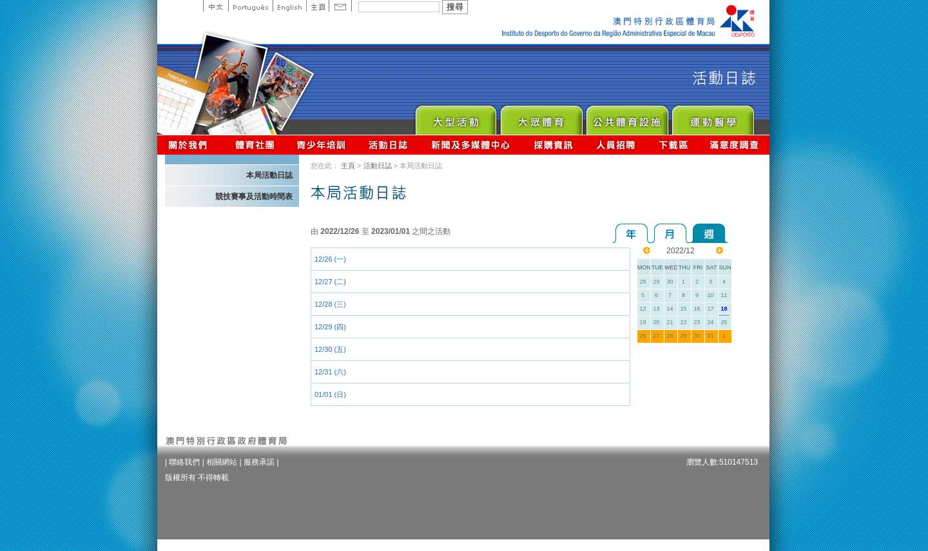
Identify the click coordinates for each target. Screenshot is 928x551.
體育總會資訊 (254, 145)
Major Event (455, 117)
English (289, 6)
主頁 (317, 6)
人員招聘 (615, 145)
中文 (215, 6)
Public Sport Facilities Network (627, 117)
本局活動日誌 (269, 175)
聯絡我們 (184, 462)
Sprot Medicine (712, 117)
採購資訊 (553, 145)
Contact (340, 6)
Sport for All (541, 117)
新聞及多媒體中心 (471, 145)
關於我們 (190, 145)
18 (723, 308)
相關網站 (221, 462)
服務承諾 (259, 462)
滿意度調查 (734, 145)
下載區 (673, 145)
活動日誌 (389, 145)
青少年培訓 (321, 145)
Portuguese (250, 6)
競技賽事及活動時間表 (254, 196)
